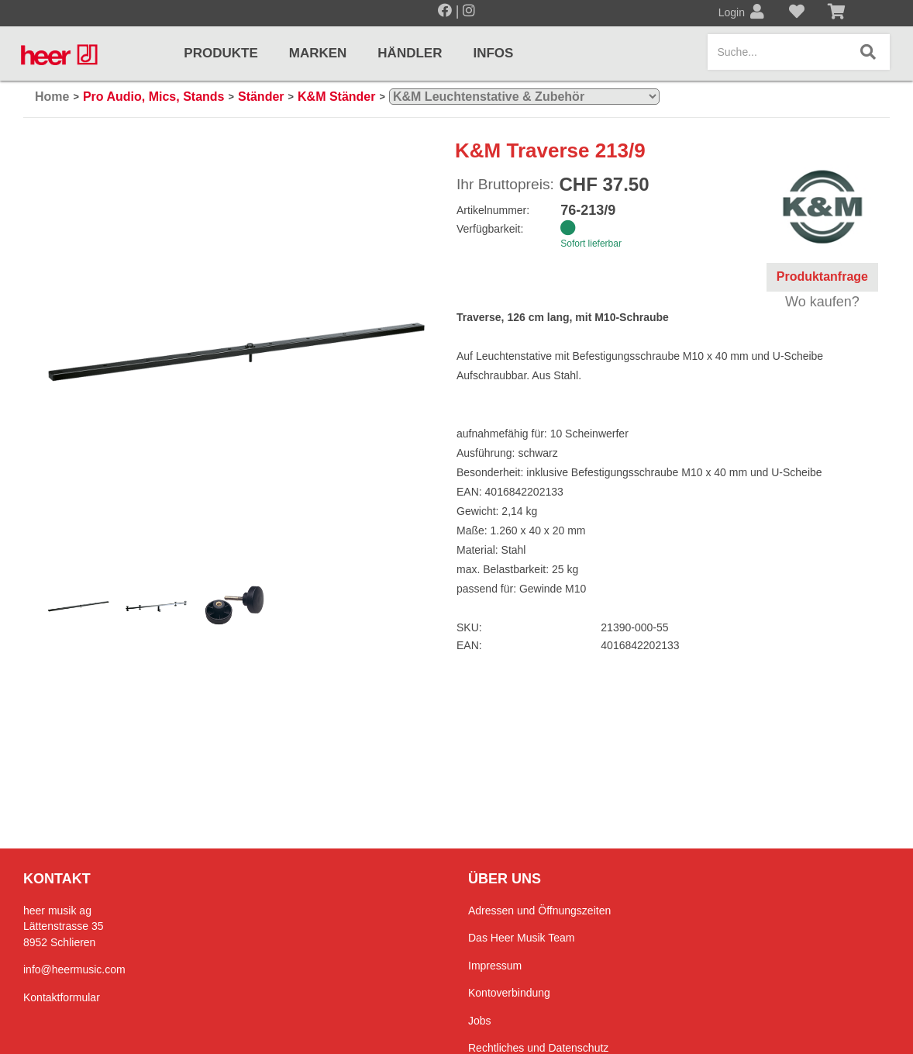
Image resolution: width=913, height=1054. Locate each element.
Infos (493, 53)
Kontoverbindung (509, 993)
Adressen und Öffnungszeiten (539, 910)
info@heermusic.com (74, 969)
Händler (409, 53)
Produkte (220, 53)
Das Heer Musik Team (521, 937)
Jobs (479, 1020)
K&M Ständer (336, 96)
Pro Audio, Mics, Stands (154, 96)
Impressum (495, 965)
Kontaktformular (61, 997)
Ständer (261, 96)
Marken (318, 53)
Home (52, 96)
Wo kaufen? (822, 301)
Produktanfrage (822, 276)
